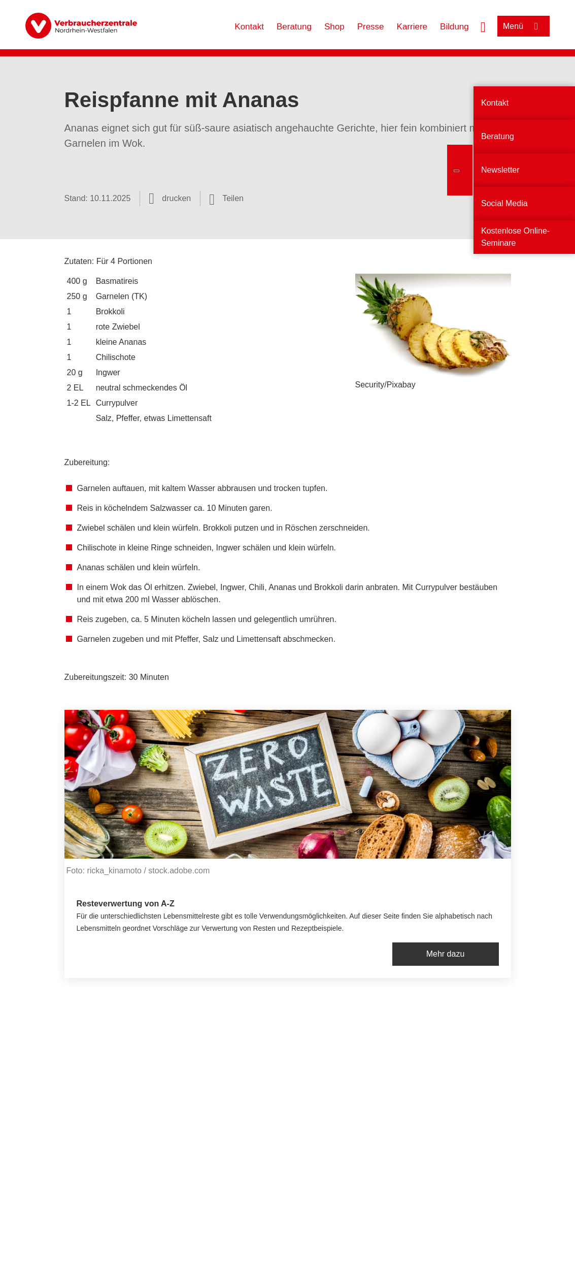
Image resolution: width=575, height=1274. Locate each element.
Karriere (412, 26)
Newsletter (500, 170)
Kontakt (249, 26)
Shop (334, 26)
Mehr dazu (445, 954)
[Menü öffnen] (523, 26)
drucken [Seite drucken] (176, 198)
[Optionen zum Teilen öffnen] (226, 198)
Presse (370, 26)
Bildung (454, 26)
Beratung (294, 26)
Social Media (504, 203)
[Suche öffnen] (483, 25)
